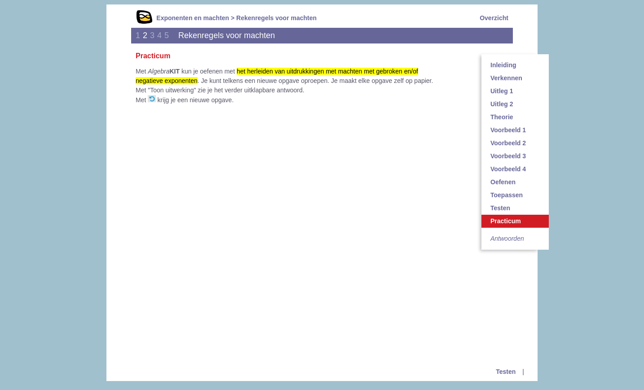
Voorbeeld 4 (508, 169)
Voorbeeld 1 (508, 130)
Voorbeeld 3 (508, 156)
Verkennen (506, 78)
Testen (500, 208)
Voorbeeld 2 (508, 143)
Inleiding (503, 65)
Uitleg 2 (501, 104)
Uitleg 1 (501, 91)
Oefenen (503, 182)
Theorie (501, 117)
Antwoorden (507, 238)
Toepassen (506, 195)
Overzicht (494, 18)
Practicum (505, 221)
